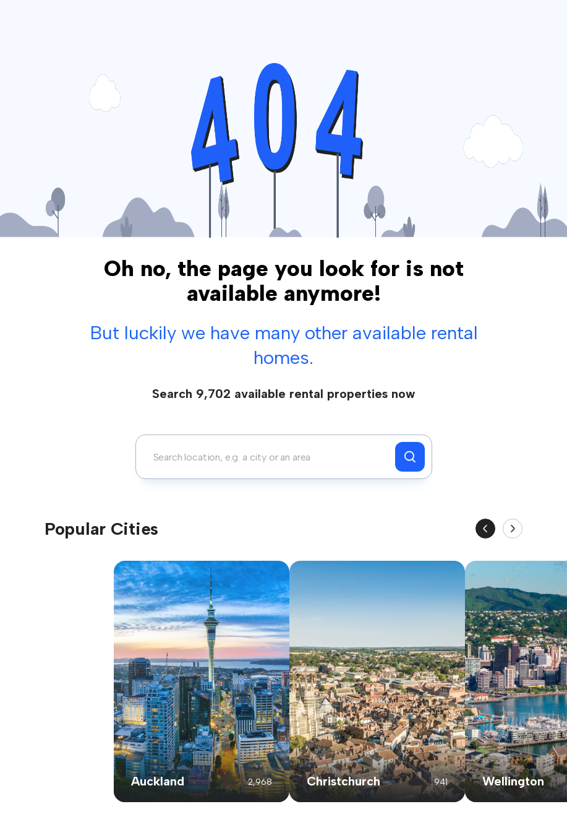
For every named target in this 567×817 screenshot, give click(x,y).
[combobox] (268, 456)
